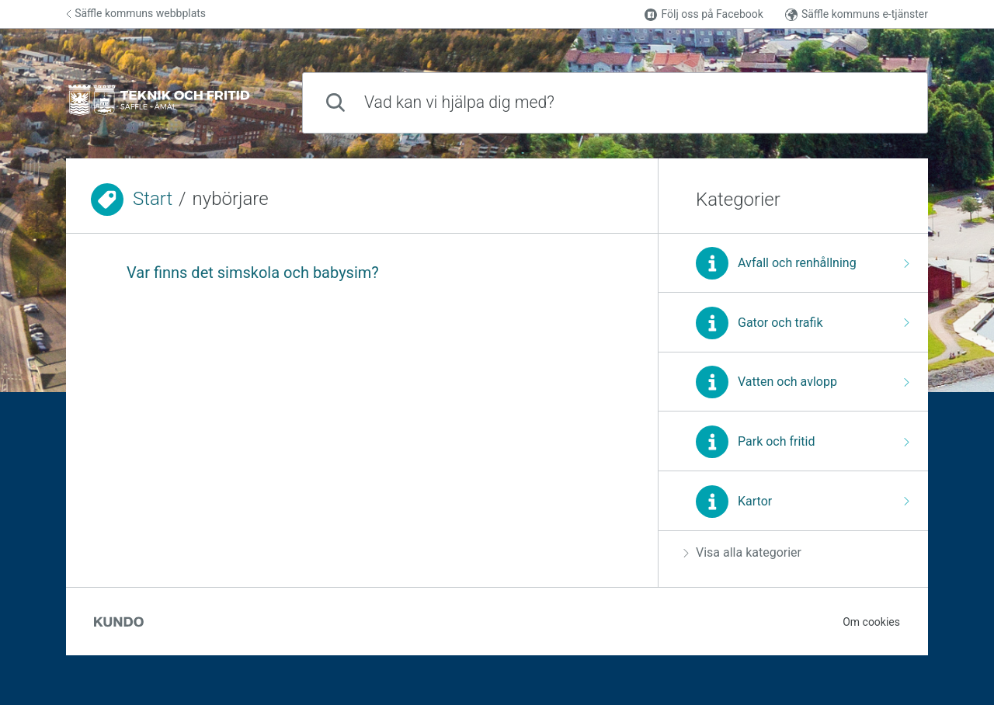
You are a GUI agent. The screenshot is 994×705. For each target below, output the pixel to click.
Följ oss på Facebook (704, 14)
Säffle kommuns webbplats (136, 13)
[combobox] (615, 103)
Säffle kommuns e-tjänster (856, 14)
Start (152, 199)
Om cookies (871, 622)
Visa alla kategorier (742, 552)
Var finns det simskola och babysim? (253, 272)
